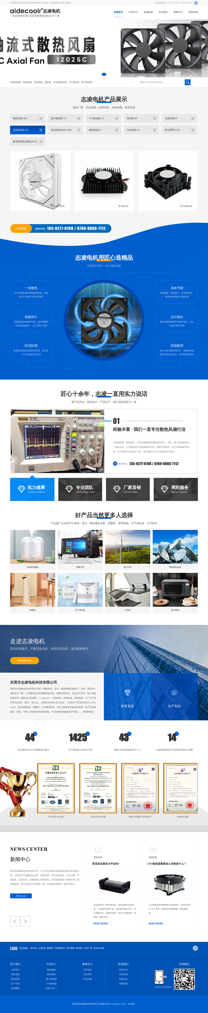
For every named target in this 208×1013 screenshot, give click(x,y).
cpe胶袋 (41, 948)
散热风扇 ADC (20, 118)
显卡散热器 (86, 82)
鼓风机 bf (132, 118)
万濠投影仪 (59, 948)
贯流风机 (38, 82)
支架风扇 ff (171, 118)
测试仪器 (15, 979)
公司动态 (87, 970)
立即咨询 (123, 974)
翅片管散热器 (188, 206)
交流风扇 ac (133, 130)
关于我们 (15, 964)
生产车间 (174, 696)
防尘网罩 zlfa (172, 130)
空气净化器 (80, 610)
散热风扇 (27, 82)
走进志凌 (148, 12)
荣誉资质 (127, 696)
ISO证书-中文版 (55, 817)
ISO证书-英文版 (97, 817)
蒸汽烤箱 (175, 610)
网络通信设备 (175, 567)
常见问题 (87, 979)
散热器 (48, 82)
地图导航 (123, 983)
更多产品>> (51, 988)
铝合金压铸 (98, 948)
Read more (21, 896)
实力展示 (163, 12)
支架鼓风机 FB (20, 130)
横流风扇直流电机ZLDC (25, 141)
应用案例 (15, 988)
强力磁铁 (70, 948)
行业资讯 (87, 974)
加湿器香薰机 (33, 567)
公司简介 (15, 970)
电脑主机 (80, 567)
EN (196, 3)
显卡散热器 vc (58, 118)
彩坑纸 (33, 948)
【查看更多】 (88, 712)
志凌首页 (118, 12)
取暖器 (33, 610)
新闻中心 (178, 12)
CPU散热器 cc (96, 118)
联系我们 (123, 964)
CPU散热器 (74, 82)
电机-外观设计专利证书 (140, 817)
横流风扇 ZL (95, 130)
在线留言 (123, 979)
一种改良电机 (182, 817)
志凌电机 (35, 11)
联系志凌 (193, 12)
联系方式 (123, 970)
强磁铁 (50, 948)
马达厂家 (88, 948)
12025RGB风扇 (59, 206)
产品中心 (133, 12)
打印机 (128, 610)
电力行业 (128, 567)
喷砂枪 (79, 948)
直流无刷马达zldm (61, 130)
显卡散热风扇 (59, 82)
